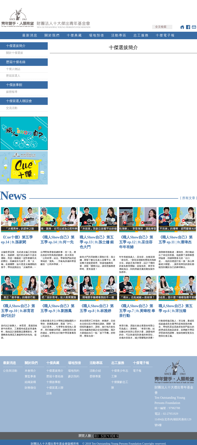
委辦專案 (95, 372)
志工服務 (141, 31)
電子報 (137, 367)
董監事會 (30, 372)
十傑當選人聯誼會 (19, 97)
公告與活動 (10, 367)
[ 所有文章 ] (188, 194)
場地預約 (73, 367)
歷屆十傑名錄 (15, 58)
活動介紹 (95, 367)
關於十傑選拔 (14, 49)
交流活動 (11, 104)
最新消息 (30, 31)
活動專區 (119, 31)
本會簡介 (30, 367)
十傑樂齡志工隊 (119, 381)
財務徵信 (30, 384)
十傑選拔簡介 (15, 42)
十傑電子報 (165, 31)
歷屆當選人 (13, 72)
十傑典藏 (74, 31)
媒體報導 (11, 88)
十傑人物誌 (13, 65)
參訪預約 (73, 372)
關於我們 (52, 31)
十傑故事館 (14, 81)
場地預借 (96, 31)
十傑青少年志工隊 (119, 370)
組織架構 (30, 378)
